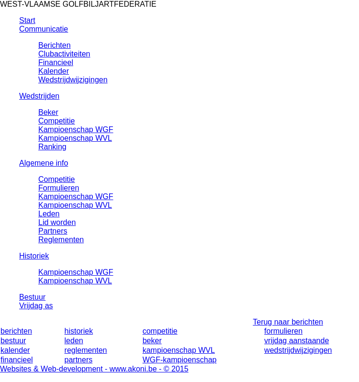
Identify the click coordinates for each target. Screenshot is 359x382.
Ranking (52, 147)
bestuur (13, 341)
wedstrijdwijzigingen (298, 350)
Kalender (53, 71)
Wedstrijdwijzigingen (73, 80)
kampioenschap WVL (179, 350)
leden (74, 341)
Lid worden (57, 222)
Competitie (56, 121)
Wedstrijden (39, 96)
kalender (15, 350)
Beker (48, 112)
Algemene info (43, 163)
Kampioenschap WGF (75, 129)
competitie (160, 331)
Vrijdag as (36, 306)
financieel (16, 360)
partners (79, 360)
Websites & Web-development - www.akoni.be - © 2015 (94, 369)
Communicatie (43, 29)
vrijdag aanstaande (296, 341)
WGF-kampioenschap (180, 360)
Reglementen (61, 240)
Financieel (55, 62)
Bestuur (32, 297)
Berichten (54, 45)
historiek (79, 331)
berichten (16, 331)
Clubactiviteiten (64, 54)
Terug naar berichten (288, 322)
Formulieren (58, 188)
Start (27, 20)
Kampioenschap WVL (75, 138)
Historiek (34, 256)
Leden (49, 214)
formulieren (283, 331)
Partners (52, 231)
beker (152, 341)
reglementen (86, 350)
